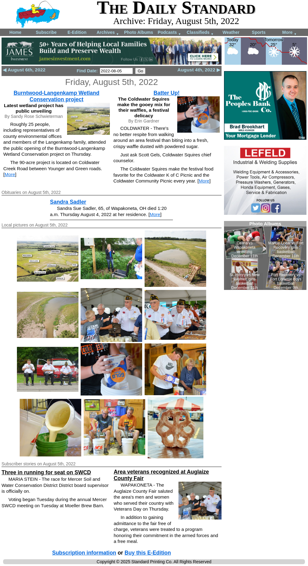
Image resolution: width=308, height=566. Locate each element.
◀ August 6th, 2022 (24, 69)
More (289, 33)
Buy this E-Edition (148, 553)
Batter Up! (167, 93)
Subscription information (84, 553)
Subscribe (46, 32)
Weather (230, 32)
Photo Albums (138, 32)
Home (16, 32)
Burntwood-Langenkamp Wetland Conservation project (56, 96)
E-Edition (77, 32)
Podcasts (169, 33)
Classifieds (200, 33)
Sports (259, 32)
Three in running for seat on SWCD (46, 472)
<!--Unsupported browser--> (265, 255)
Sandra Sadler (68, 202)
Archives (108, 33)
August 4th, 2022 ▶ (199, 69)
